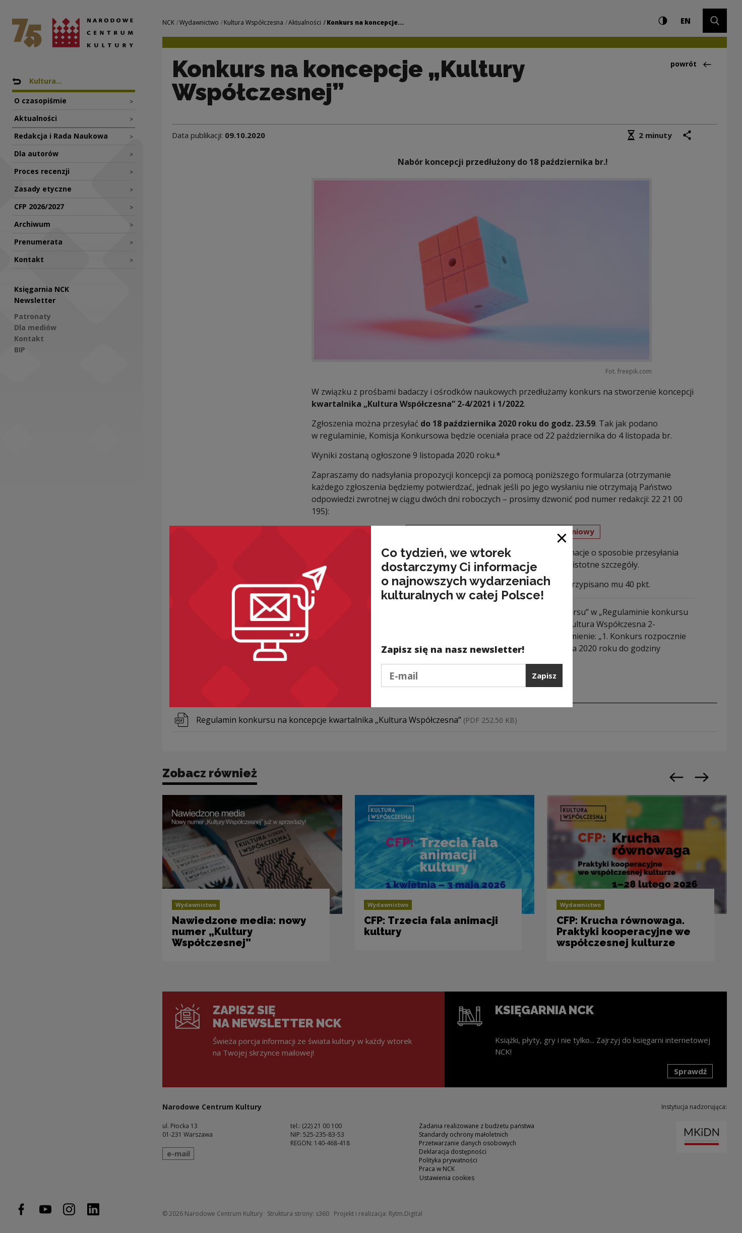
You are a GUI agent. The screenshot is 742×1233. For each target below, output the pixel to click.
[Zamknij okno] (562, 537)
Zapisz (544, 675)
